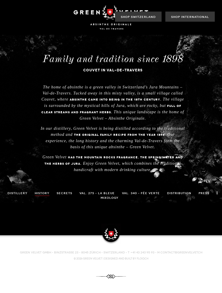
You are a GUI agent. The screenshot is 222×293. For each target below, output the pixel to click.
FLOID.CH (143, 258)
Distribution (179, 193)
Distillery (17, 193)
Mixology (110, 198)
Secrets (64, 193)
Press (204, 193)
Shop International (190, 17)
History (42, 193)
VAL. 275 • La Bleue (97, 193)
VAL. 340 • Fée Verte (141, 193)
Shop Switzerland (138, 17)
